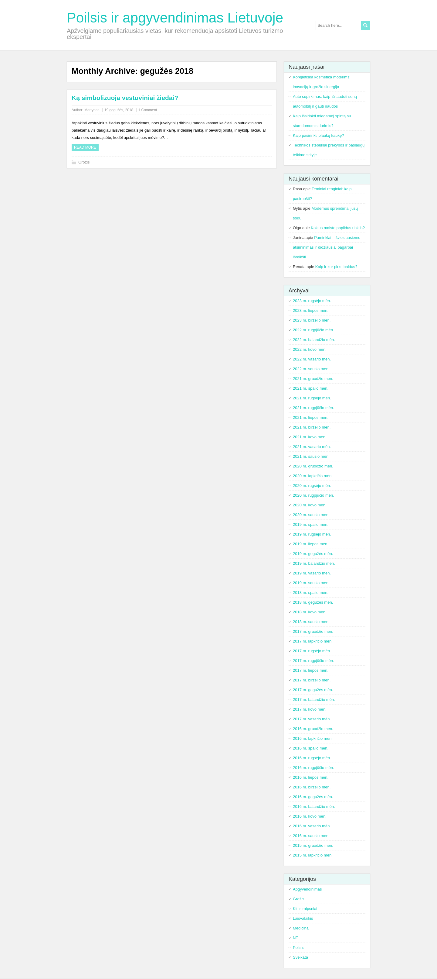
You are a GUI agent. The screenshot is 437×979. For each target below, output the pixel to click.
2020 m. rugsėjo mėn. (312, 485)
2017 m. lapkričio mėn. (313, 641)
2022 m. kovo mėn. (310, 349)
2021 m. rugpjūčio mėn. (313, 407)
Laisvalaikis (303, 918)
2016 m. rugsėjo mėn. (312, 758)
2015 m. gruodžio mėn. (313, 845)
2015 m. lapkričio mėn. (313, 855)
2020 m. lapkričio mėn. (313, 476)
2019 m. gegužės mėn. (313, 553)
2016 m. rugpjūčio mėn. (313, 767)
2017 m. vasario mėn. (312, 719)
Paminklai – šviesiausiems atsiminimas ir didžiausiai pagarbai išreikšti (326, 247)
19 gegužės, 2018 (118, 110)
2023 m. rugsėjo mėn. (312, 300)
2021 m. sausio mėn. (311, 456)
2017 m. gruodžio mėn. (313, 631)
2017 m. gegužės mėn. (313, 690)
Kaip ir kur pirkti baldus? (336, 266)
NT (295, 938)
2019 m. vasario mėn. (312, 573)
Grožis (84, 162)
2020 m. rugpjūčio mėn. (313, 495)
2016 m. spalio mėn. (310, 748)
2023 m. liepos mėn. (310, 310)
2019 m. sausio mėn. (311, 583)
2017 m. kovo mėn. (310, 709)
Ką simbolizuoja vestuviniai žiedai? (125, 97)
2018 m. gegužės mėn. (313, 602)
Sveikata (300, 957)
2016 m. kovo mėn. (310, 816)
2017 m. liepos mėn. (310, 670)
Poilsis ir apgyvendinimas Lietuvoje (175, 18)
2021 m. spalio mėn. (310, 388)
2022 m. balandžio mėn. (314, 339)
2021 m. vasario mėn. (312, 446)
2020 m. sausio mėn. (311, 514)
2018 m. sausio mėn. (311, 621)
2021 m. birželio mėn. (311, 427)
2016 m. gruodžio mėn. (313, 728)
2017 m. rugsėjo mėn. (312, 651)
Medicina (301, 928)
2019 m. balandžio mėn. (314, 563)
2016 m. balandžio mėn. (314, 806)
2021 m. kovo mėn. (310, 437)
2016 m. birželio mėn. (311, 787)
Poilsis (298, 947)
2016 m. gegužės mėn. (313, 797)
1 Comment (147, 110)
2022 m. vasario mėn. (312, 359)
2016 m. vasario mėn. (312, 826)
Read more (85, 147)
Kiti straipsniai (305, 908)
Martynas (91, 110)
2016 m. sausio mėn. (311, 835)
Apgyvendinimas (307, 889)
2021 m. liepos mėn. (310, 417)
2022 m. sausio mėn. (311, 369)
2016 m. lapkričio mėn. (313, 738)
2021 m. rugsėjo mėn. (312, 398)
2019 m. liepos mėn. (310, 544)
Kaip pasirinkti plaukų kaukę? (318, 135)
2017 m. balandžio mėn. (314, 699)
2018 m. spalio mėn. (310, 592)
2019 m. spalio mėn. (310, 524)
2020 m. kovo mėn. (310, 505)
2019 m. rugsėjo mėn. (312, 534)
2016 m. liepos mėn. (310, 777)
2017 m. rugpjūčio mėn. (313, 660)
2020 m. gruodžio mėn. (313, 466)
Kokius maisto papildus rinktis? (338, 228)
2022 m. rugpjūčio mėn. (313, 330)
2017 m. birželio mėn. (311, 680)
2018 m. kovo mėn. (310, 612)
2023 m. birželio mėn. (311, 320)
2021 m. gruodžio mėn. (313, 378)
